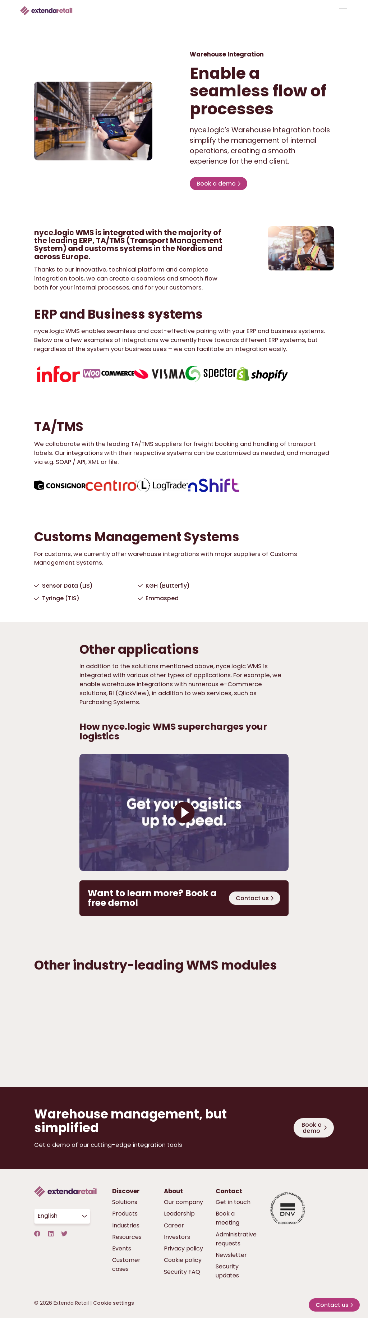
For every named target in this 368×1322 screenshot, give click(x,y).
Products (125, 1218)
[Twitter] (64, 1238)
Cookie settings (113, 1307)
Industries (125, 1230)
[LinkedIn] (51, 1238)
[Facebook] (37, 1238)
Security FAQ (182, 1276)
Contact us (251, 901)
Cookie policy (183, 1265)
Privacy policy (183, 1253)
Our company (183, 1207)
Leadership (179, 1218)
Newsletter (231, 1259)
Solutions (124, 1207)
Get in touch (233, 1207)
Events (121, 1253)
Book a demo (216, 186)
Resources (127, 1241)
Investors (177, 1241)
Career (174, 1230)
